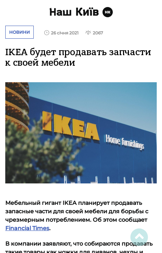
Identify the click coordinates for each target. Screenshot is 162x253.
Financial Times (27, 228)
